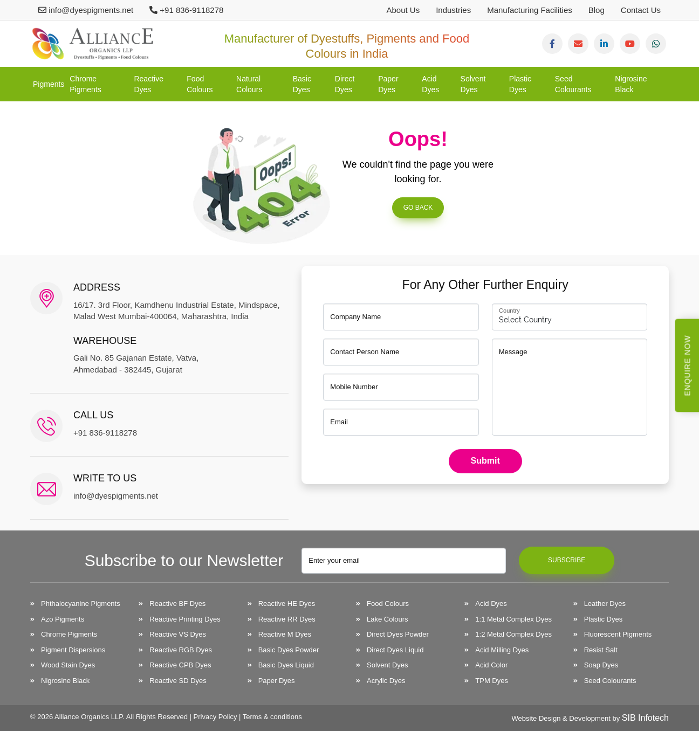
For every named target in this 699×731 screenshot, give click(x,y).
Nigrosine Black (631, 84)
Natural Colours (249, 84)
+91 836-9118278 (186, 10)
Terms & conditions (272, 717)
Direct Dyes (345, 84)
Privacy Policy (215, 717)
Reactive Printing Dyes (185, 619)
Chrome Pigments (85, 84)
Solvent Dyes (473, 84)
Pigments (48, 84)
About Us (403, 10)
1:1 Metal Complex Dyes (513, 619)
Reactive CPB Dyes (180, 665)
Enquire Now (687, 365)
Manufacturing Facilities (529, 10)
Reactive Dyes (148, 84)
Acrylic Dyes (386, 681)
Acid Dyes (430, 84)
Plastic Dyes (520, 84)
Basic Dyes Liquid (286, 665)
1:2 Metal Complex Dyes (513, 634)
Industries (453, 10)
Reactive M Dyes (284, 634)
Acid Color (491, 665)
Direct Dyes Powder (398, 634)
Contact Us (641, 10)
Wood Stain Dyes (68, 665)
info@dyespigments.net (85, 10)
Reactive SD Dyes (177, 681)
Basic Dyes (302, 84)
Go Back (418, 207)
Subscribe (566, 560)
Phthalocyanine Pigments (80, 603)
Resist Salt (601, 650)
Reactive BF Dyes (177, 603)
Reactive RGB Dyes (180, 650)
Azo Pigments (62, 619)
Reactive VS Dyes (177, 634)
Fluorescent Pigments (618, 634)
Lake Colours (387, 619)
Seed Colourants (573, 84)
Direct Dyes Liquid (395, 650)
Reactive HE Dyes (286, 603)
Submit (485, 460)
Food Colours (200, 84)
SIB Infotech (645, 717)
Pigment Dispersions (73, 650)
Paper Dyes (388, 84)
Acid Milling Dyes (502, 650)
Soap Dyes (601, 665)
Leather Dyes (605, 603)
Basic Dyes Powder (288, 650)
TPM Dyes (491, 681)
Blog (596, 10)
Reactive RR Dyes (287, 619)
